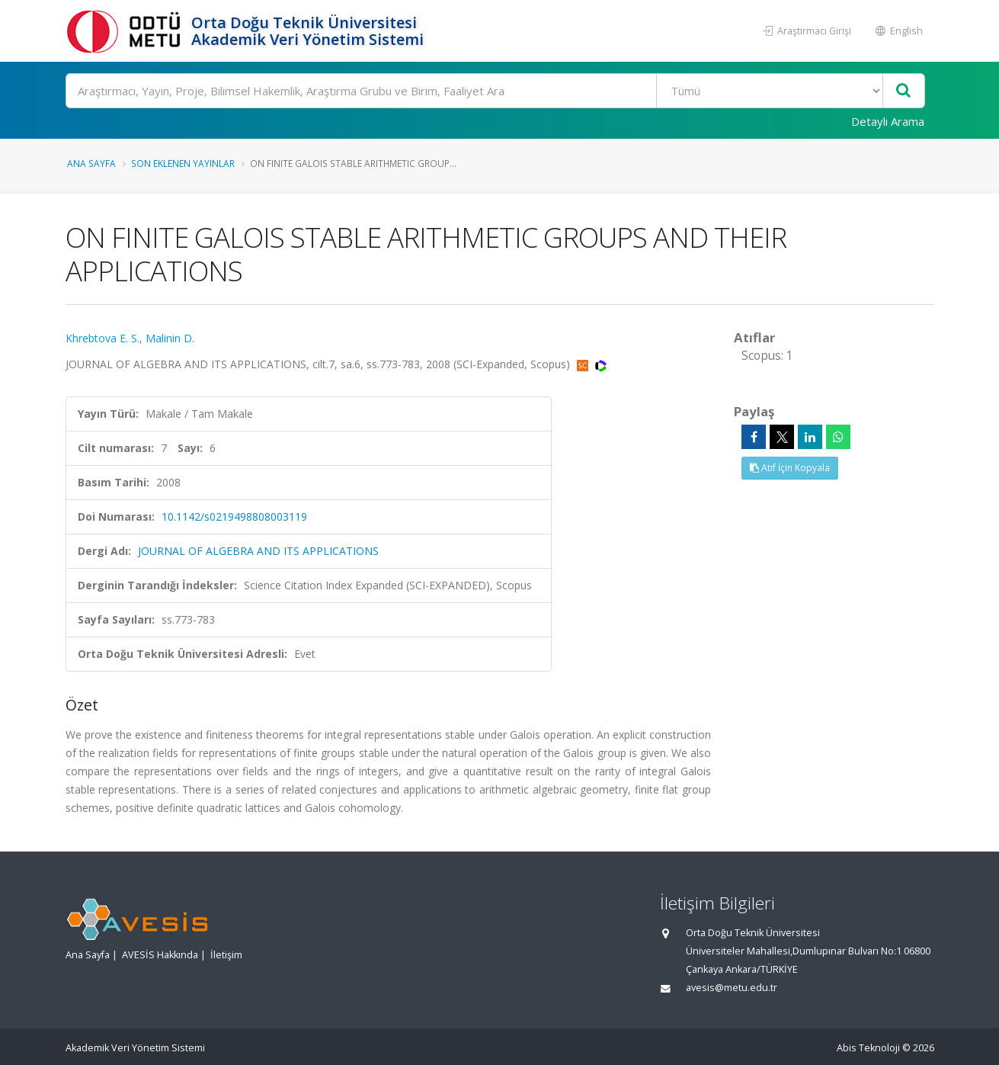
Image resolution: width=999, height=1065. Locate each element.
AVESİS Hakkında (160, 954)
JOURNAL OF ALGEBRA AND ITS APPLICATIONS (258, 551)
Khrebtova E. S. (102, 338)
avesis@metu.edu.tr (731, 987)
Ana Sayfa (91, 163)
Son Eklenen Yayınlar (183, 163)
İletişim (226, 954)
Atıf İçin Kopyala (790, 467)
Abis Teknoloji (868, 1047)
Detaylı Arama (887, 121)
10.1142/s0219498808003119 (234, 516)
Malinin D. (170, 338)
